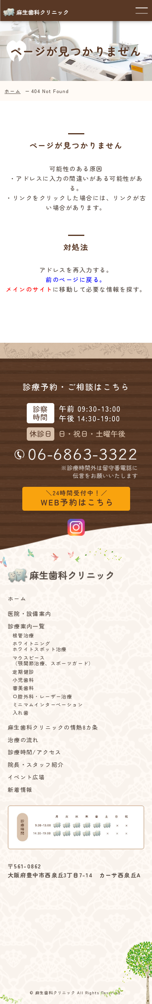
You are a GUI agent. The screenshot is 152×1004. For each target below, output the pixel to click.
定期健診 (23, 672)
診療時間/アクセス (35, 752)
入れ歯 (21, 712)
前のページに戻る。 (76, 279)
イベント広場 (26, 777)
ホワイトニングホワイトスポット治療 (40, 646)
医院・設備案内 (29, 613)
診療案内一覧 (26, 626)
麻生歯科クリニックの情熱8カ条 (53, 727)
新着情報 (20, 789)
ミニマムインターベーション (48, 704)
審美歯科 (23, 688)
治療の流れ (23, 740)
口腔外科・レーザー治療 (42, 696)
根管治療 (23, 635)
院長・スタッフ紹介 (36, 764)
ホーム (12, 90)
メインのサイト (29, 289)
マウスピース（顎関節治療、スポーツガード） (53, 661)
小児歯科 (23, 680)
